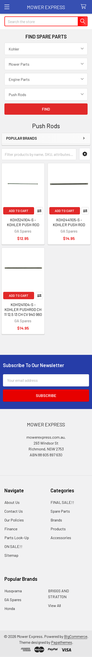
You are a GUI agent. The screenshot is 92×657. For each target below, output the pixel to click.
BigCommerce (75, 636)
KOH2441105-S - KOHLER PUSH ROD (69, 222)
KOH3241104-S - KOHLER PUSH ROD (23, 222)
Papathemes (61, 642)
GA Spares (12, 599)
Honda (9, 608)
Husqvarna (13, 590)
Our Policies (14, 520)
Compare (39, 210)
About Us (12, 502)
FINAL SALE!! (62, 502)
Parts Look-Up (16, 537)
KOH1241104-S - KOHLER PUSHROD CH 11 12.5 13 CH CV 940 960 (23, 309)
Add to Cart (18, 211)
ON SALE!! (13, 546)
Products (58, 528)
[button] (84, 154)
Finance (10, 528)
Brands (56, 520)
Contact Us (13, 511)
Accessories (61, 537)
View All (54, 605)
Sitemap (11, 555)
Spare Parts (60, 511)
